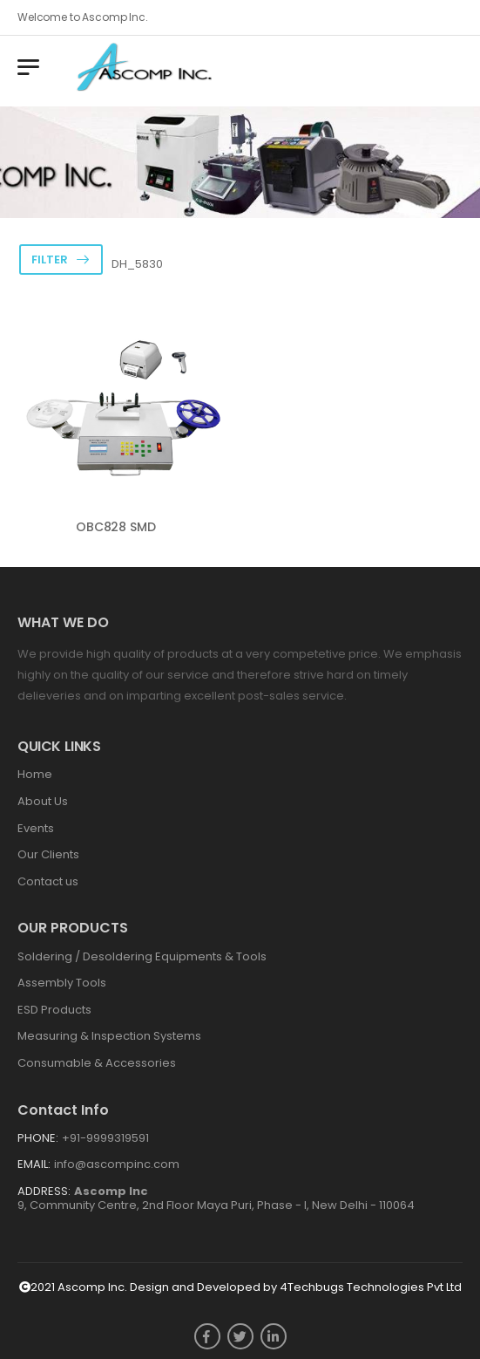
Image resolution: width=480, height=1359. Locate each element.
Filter (49, 259)
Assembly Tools (61, 982)
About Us (42, 801)
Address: (44, 1191)
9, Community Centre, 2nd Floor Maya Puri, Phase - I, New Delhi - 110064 (216, 1198)
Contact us (47, 881)
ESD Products (54, 1009)
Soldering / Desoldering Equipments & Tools (142, 956)
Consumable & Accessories (96, 1063)
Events (35, 828)
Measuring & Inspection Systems (109, 1036)
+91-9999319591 (105, 1138)
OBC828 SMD (116, 527)
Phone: (37, 1138)
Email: (34, 1164)
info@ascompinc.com (116, 1164)
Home (34, 774)
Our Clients (48, 854)
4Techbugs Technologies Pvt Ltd (371, 1287)
